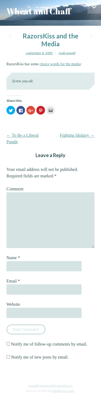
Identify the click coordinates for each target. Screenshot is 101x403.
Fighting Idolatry (77, 135)
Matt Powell (67, 53)
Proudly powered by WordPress (50, 386)
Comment (14, 189)
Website (13, 304)
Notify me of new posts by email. (40, 357)
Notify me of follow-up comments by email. (49, 344)
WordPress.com (62, 391)
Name (13, 257)
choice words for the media (60, 64)
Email (13, 281)
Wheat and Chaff (38, 11)
